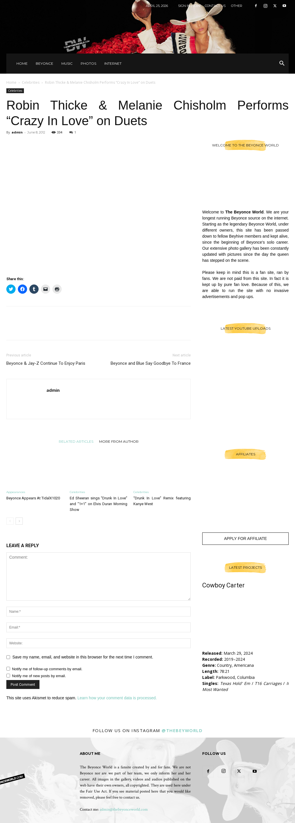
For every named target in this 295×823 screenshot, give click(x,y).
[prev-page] (10, 521)
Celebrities (30, 82)
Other (236, 6)
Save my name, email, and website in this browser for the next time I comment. (82, 657)
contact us (131, 797)
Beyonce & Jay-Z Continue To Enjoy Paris (45, 363)
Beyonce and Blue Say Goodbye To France (151, 363)
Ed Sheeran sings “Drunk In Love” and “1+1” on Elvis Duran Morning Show (98, 504)
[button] (282, 64)
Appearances (15, 492)
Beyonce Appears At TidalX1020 (33, 498)
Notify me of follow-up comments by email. (47, 669)
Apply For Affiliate (245, 538)
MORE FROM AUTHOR (119, 441)
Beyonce (44, 63)
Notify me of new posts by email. (39, 676)
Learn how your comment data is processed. (117, 698)
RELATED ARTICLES (76, 441)
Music (67, 63)
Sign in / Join (189, 6)
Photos (88, 63)
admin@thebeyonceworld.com (124, 809)
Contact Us (215, 6)
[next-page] (19, 521)
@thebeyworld (182, 730)
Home (22, 63)
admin (17, 132)
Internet (113, 63)
